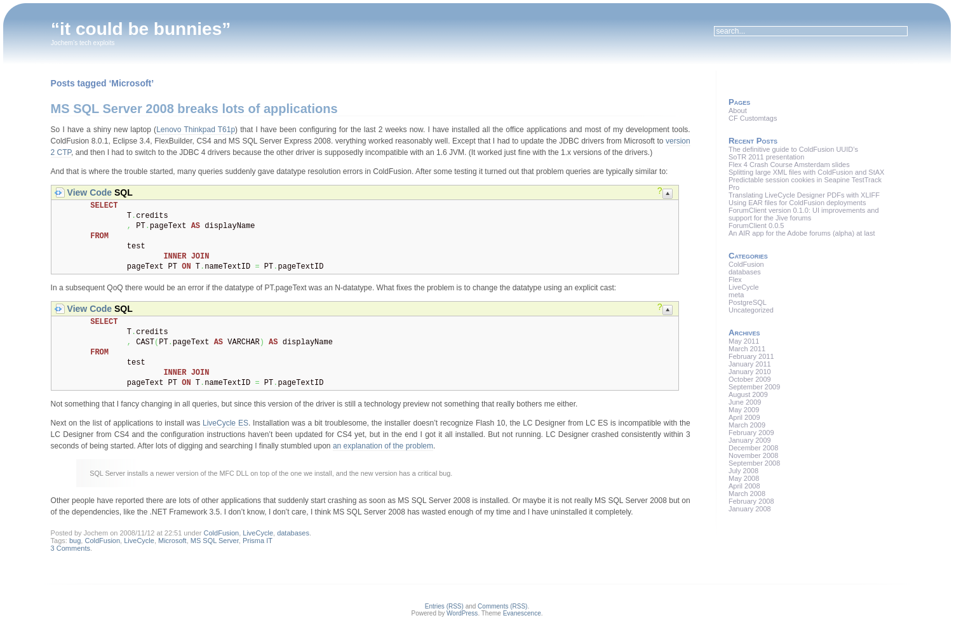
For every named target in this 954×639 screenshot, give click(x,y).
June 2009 (745, 402)
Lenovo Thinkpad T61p (195, 129)
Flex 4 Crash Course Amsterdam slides (789, 164)
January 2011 (750, 364)
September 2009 (754, 387)
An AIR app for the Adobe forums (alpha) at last (802, 233)
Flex (735, 279)
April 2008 (744, 486)
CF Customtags (753, 118)
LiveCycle (258, 533)
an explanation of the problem (383, 445)
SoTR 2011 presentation (766, 157)
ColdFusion (221, 533)
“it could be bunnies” (141, 29)
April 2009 (744, 417)
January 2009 (750, 440)
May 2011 (744, 341)
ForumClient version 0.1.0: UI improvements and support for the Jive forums (804, 214)
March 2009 (747, 425)
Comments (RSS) (502, 606)
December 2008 (753, 448)
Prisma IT (257, 540)
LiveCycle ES (225, 423)
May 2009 (744, 410)
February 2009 (751, 432)
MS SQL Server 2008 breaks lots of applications (194, 109)
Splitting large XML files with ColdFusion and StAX (806, 172)
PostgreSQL (748, 302)
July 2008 (743, 470)
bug (75, 540)
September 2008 (754, 463)
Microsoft (172, 540)
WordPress (462, 613)
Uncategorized (751, 310)
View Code (89, 192)
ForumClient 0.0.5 (756, 225)
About (738, 110)
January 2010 (750, 371)
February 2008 (751, 501)
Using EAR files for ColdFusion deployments (797, 202)
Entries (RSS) (444, 606)
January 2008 (750, 509)
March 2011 (747, 349)
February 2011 (751, 356)
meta (736, 295)
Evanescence (522, 613)
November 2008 (753, 455)
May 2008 (744, 478)
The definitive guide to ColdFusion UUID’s (793, 149)
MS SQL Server (215, 540)
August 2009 (748, 394)
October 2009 (750, 379)
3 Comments (70, 548)
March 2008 (747, 493)
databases (293, 533)
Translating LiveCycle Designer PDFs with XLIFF (804, 195)
